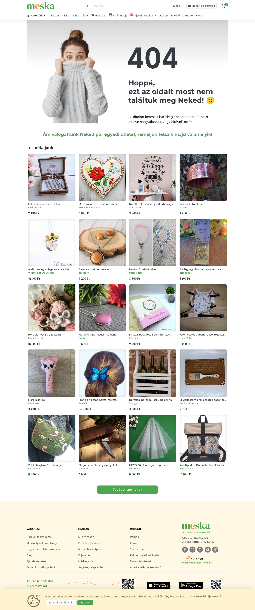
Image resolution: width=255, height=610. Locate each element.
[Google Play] (159, 585)
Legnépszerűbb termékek (43, 549)
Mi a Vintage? (86, 537)
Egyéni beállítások (61, 602)
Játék (84, 15)
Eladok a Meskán (89, 543)
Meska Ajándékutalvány (42, 543)
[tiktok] (215, 550)
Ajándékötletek (36, 561)
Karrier (134, 543)
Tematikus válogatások (41, 567)
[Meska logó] (205, 528)
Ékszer (55, 15)
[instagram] (192, 550)
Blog (199, 15)
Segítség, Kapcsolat (90, 567)
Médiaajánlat (86, 561)
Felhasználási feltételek (145, 555)
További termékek (127, 490)
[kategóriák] (37, 16)
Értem (85, 602)
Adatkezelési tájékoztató (145, 567)
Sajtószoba (137, 549)
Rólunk (134, 537)
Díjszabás (84, 555)
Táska (65, 15)
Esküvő (175, 15)
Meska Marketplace (90, 549)
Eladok (177, 5)
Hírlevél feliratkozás (39, 537)
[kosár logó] (224, 6)
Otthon (163, 15)
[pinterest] (200, 550)
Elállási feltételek (141, 561)
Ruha (75, 15)
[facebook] (185, 550)
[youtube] (208, 550)
